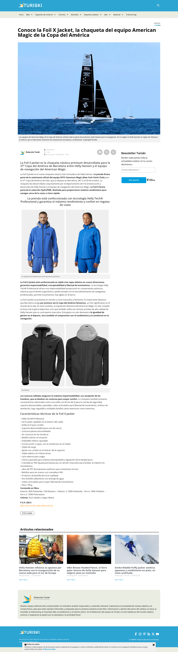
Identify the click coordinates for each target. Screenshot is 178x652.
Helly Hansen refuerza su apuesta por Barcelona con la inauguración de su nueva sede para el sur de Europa (40, 570)
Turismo (63, 15)
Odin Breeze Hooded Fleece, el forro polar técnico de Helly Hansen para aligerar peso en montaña (87, 570)
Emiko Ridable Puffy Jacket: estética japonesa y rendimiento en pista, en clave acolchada (135, 570)
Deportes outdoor (93, 15)
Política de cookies (49, 649)
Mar (107, 15)
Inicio (21, 14)
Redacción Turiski (33, 152)
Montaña (76, 15)
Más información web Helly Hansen (36, 505)
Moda (157, 23)
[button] (158, 5)
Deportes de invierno (45, 15)
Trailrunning (131, 14)
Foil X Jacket (27, 513)
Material (118, 15)
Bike (29, 15)
